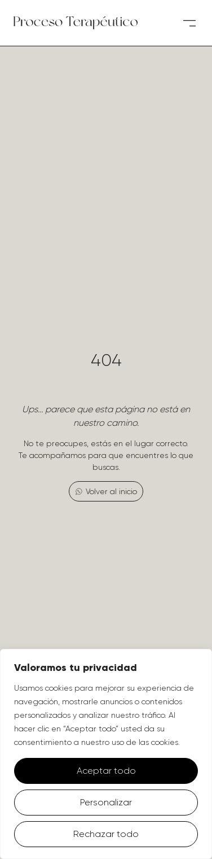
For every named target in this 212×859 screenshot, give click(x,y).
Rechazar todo (106, 834)
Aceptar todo (106, 770)
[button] (189, 23)
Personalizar (106, 802)
